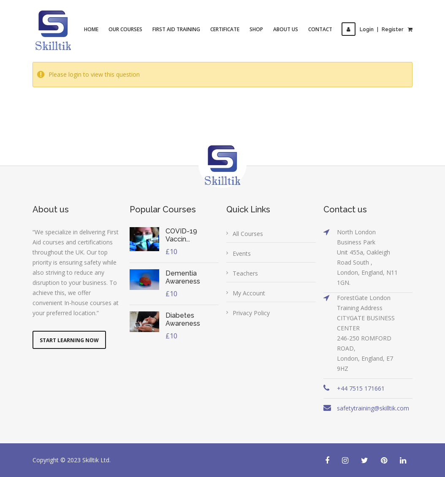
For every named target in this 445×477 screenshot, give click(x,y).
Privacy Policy (251, 313)
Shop (256, 29)
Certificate (225, 29)
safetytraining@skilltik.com (373, 408)
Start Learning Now (69, 340)
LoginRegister (373, 29)
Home (91, 29)
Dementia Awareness (183, 277)
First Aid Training (177, 29)
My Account (249, 293)
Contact (321, 29)
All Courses (248, 234)
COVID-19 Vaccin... (181, 235)
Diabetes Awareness (183, 319)
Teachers (245, 273)
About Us (286, 29)
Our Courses (126, 29)
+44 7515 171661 (361, 388)
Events (242, 253)
